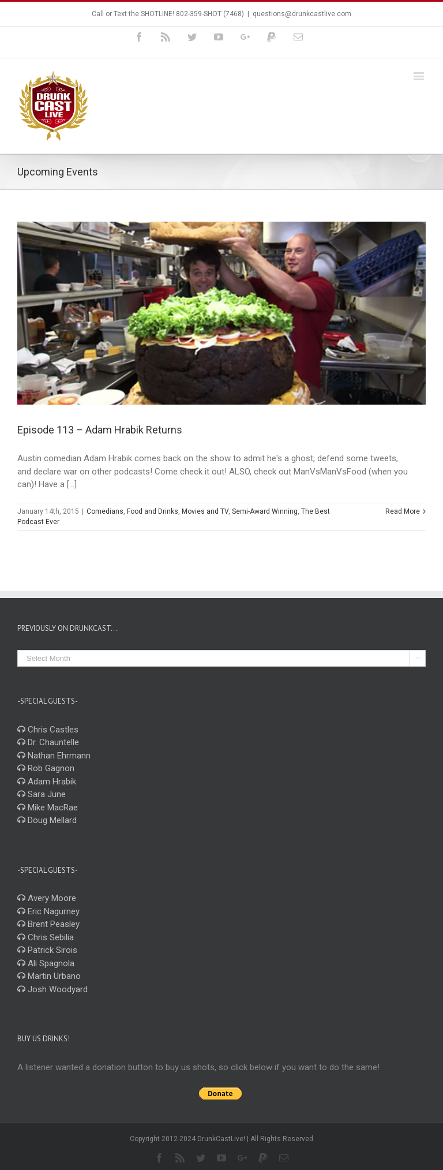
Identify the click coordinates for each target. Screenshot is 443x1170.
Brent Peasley (48, 924)
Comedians (105, 511)
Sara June (41, 794)
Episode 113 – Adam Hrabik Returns (99, 430)
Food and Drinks (152, 511)
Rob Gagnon (45, 768)
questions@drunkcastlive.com (302, 14)
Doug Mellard (47, 820)
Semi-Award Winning (265, 511)
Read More (402, 511)
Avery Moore (46, 898)
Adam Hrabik (46, 781)
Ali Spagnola (45, 963)
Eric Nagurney (48, 911)
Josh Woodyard (52, 989)
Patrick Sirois (47, 950)
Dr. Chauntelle (48, 742)
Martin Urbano (49, 976)
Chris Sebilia (45, 937)
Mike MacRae (47, 807)
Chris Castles (47, 729)
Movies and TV (205, 511)
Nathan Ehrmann (54, 755)
